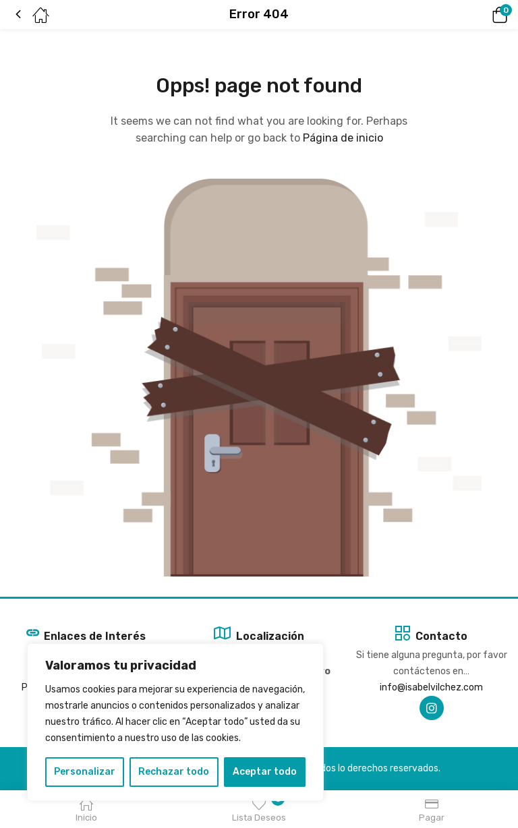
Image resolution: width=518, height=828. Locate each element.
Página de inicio (343, 137)
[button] (481, 15)
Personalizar (84, 771)
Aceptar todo (265, 771)
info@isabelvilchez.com (431, 687)
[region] (175, 722)
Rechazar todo (173, 771)
